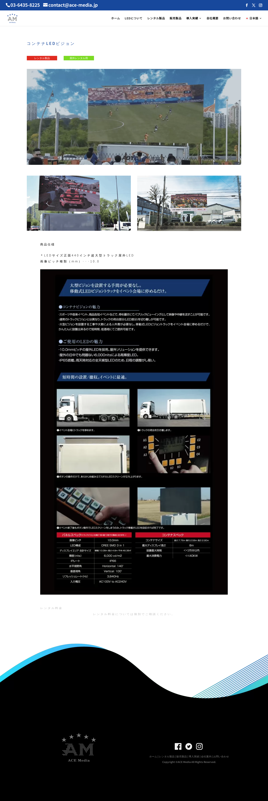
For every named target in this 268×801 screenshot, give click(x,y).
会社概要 (212, 18)
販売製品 (175, 18)
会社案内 (206, 756)
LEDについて (134, 18)
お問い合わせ (232, 18)
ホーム (115, 18)
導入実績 (192, 18)
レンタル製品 (156, 18)
